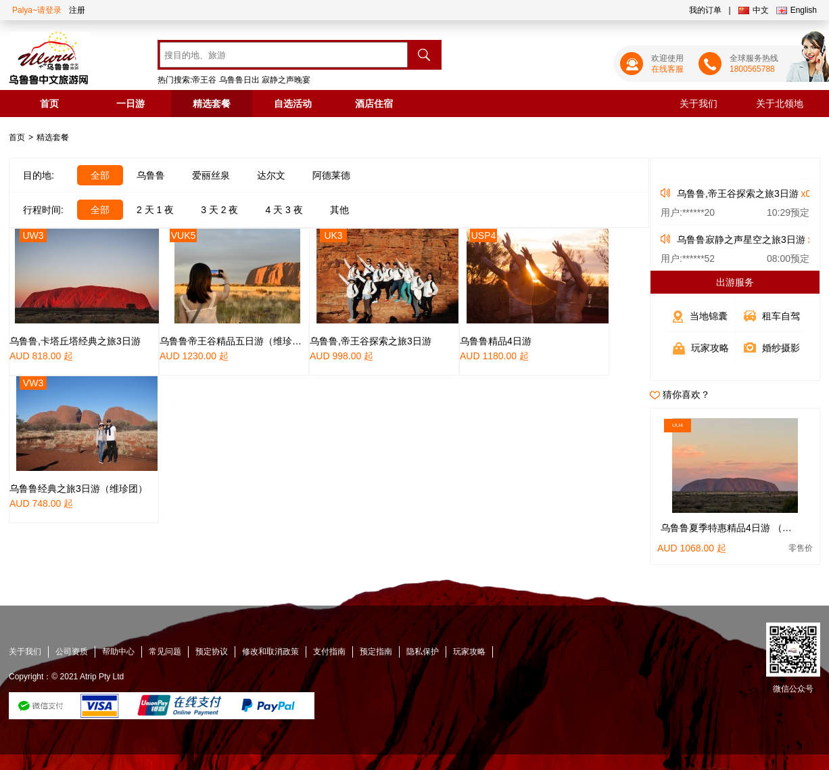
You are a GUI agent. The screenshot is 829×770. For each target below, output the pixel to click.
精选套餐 (212, 103)
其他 (339, 209)
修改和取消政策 (270, 651)
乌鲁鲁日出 (239, 80)
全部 (100, 175)
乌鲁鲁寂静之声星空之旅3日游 (741, 239)
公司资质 (71, 651)
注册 (77, 10)
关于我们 (698, 103)
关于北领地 (779, 103)
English (796, 10)
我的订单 (705, 10)
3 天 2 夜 (219, 209)
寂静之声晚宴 (286, 80)
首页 (49, 103)
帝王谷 (204, 80)
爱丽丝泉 (211, 175)
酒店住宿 (374, 103)
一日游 (130, 103)
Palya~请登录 (37, 10)
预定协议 (211, 651)
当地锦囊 (709, 316)
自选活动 (293, 103)
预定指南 (376, 651)
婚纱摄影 (781, 347)
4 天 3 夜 (284, 209)
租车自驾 (781, 316)
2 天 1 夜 (155, 209)
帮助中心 (118, 651)
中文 (753, 10)
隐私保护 (422, 651)
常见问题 (165, 651)
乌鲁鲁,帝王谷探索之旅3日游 (738, 193)
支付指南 (329, 651)
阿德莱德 (331, 175)
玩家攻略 (710, 347)
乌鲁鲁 (151, 175)
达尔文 (271, 175)
